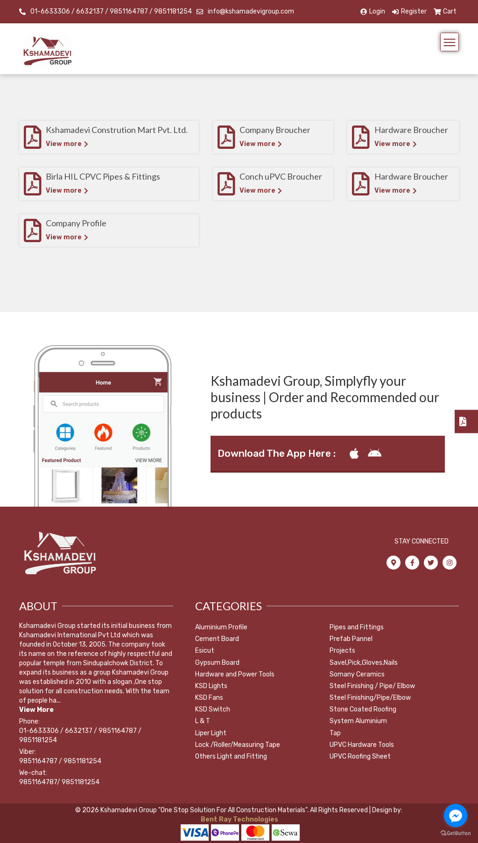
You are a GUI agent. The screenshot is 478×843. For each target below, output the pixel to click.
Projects (342, 651)
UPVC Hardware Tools (362, 745)
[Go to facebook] (455, 815)
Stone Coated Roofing (363, 709)
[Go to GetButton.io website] (456, 833)
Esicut (204, 651)
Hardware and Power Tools (234, 674)
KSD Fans (209, 698)
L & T (202, 721)
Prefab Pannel (351, 639)
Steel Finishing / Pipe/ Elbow (372, 686)
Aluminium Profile (221, 627)
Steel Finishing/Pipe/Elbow (370, 698)
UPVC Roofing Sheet (360, 756)
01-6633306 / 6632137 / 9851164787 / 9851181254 (111, 11)
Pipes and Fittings (357, 627)
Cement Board (217, 639)
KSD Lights (211, 686)
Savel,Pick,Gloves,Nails (364, 663)
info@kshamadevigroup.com (251, 11)
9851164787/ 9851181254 (59, 782)
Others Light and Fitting (231, 756)
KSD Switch (212, 709)
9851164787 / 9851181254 (60, 761)
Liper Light (210, 733)
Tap (335, 733)
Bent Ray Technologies (238, 819)
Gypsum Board (217, 663)
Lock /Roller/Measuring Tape (237, 745)
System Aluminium (358, 721)
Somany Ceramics (357, 674)
